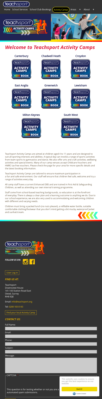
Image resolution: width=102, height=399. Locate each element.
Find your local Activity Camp (21, 312)
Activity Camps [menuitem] (61, 9)
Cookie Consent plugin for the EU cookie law (79, 393)
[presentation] (27, 383)
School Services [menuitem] (20, 9)
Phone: (8, 340)
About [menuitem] (89, 10)
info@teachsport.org (22, 301)
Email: (8, 332)
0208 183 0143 (16, 306)
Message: (9, 355)
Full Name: (10, 324)
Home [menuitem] (7, 9)
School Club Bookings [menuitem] (40, 9)
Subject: (9, 347)
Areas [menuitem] (75, 10)
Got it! (79, 389)
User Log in (12, 272)
